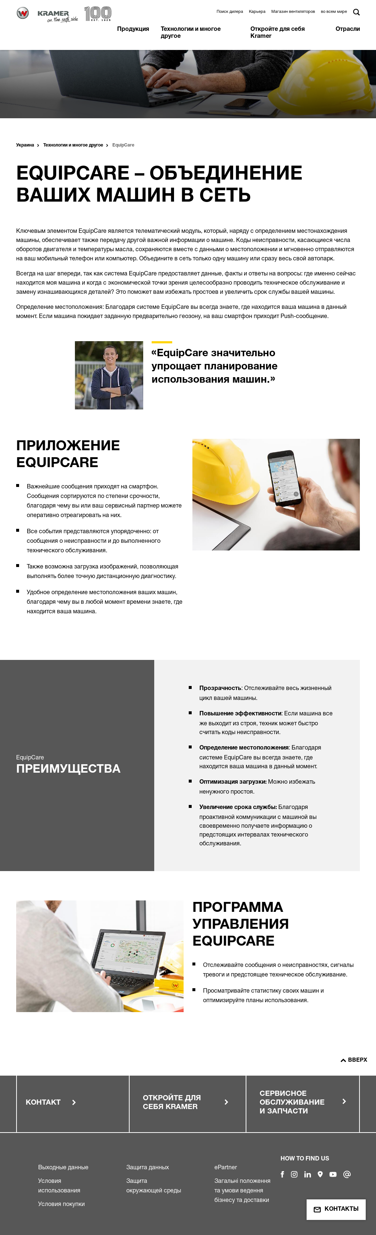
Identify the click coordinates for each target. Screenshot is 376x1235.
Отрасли (348, 30)
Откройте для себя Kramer (277, 33)
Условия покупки (61, 1203)
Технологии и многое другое (191, 33)
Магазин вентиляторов (293, 11)
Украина (25, 145)
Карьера (257, 11)
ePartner (225, 1167)
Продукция (133, 30)
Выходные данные (63, 1167)
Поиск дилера (230, 11)
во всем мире (334, 11)
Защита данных (147, 1167)
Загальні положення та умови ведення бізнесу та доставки (242, 1190)
